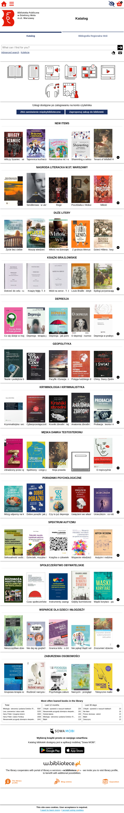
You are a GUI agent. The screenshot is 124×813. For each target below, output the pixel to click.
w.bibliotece (71, 770)
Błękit (45, 719)
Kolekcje (25, 52)
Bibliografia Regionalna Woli (93, 36)
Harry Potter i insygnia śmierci (14, 714)
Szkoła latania (48, 714)
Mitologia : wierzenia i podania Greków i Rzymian (21, 709)
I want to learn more (50, 810)
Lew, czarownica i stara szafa (13, 711)
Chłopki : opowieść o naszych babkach (57, 709)
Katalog (30, 36)
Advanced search (10, 52)
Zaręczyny (87, 719)
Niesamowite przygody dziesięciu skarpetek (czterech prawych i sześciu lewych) (32, 719)
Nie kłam (86, 711)
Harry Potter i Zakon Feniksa (13, 717)
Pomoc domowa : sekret (92, 714)
